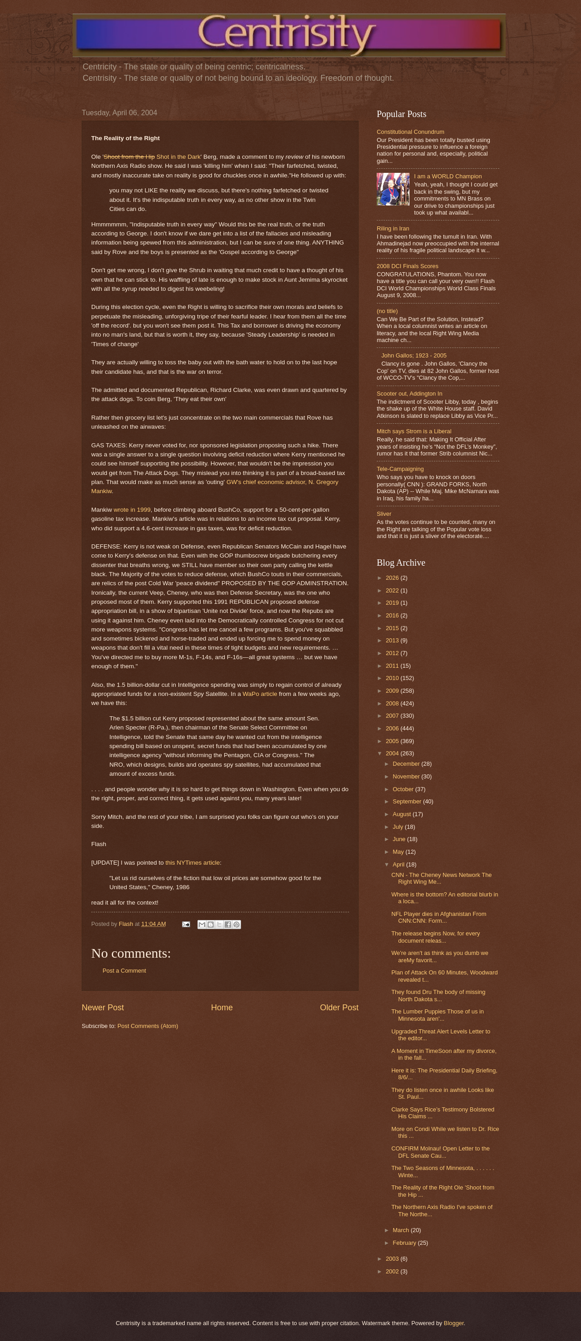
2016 (393, 615)
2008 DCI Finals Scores (407, 266)
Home (222, 1007)
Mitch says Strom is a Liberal (414, 431)
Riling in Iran (393, 228)
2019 (393, 602)
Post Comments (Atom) (148, 1026)
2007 (393, 715)
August (403, 814)
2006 (393, 728)
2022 (393, 590)
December (407, 763)
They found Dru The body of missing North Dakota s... (438, 995)
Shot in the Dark (151, 156)
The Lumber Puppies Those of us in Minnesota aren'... (437, 1015)
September (408, 801)
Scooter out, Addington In (410, 393)
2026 (393, 577)
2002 (393, 1271)
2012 (393, 653)
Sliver (384, 513)
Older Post (339, 1007)
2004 (393, 753)
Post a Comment (124, 970)
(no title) (387, 311)
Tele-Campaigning (400, 468)
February (405, 1242)
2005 (393, 741)
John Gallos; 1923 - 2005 (414, 355)
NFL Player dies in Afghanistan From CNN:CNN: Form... (438, 917)
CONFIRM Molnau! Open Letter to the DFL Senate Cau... (440, 1152)
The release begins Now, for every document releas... (435, 937)
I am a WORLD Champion (448, 176)
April (399, 864)
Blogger (454, 1323)
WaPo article (260, 693)
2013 (393, 640)
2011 (393, 665)
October (404, 789)
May (399, 851)
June (400, 839)
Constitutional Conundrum (410, 131)
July (398, 826)
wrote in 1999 (132, 509)
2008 (393, 703)
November (407, 776)
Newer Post (103, 1007)
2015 (393, 628)
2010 (393, 678)
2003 (393, 1258)
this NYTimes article (193, 862)
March (401, 1230)
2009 (393, 690)
